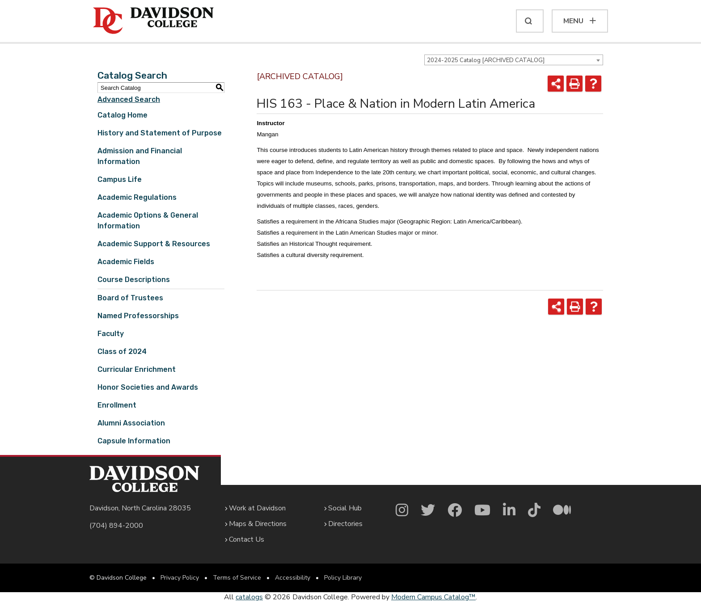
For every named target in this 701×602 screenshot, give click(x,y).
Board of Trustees (130, 298)
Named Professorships (138, 316)
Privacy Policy (179, 577)
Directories (345, 524)
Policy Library (343, 577)
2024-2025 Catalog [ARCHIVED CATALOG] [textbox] (486, 60)
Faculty (110, 333)
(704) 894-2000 (116, 525)
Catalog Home (122, 115)
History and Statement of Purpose (159, 133)
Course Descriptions (133, 279)
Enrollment (116, 405)
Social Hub (345, 508)
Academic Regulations (137, 197)
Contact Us (246, 539)
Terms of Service (237, 577)
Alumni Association (131, 423)
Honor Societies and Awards (147, 387)
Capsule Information (133, 441)
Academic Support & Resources (153, 244)
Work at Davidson (257, 508)
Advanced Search (128, 99)
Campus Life (119, 179)
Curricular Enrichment (136, 369)
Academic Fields (125, 261)
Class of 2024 (122, 351)
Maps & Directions (258, 524)
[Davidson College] (153, 21)
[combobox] (513, 60)
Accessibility (292, 577)
